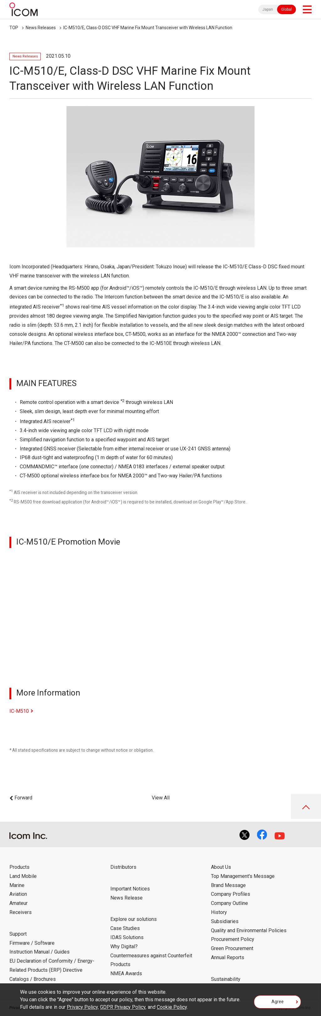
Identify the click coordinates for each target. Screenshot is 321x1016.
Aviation (18, 894)
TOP (13, 27)
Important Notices (130, 889)
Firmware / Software (32, 943)
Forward (23, 798)
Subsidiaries (225, 921)
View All (161, 798)
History (219, 912)
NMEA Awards (126, 973)
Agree (277, 1001)
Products (19, 867)
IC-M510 (19, 711)
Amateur (18, 903)
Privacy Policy (82, 1007)
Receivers (20, 912)
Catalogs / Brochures (32, 979)
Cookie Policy (172, 1007)
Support (18, 934)
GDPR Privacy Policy (122, 1007)
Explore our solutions (133, 919)
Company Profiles (230, 894)
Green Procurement (232, 948)
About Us (221, 867)
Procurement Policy (232, 939)
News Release (126, 898)
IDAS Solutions (127, 937)
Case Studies (125, 928)
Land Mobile (23, 876)
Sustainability (225, 979)
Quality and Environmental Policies (249, 930)
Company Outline (229, 903)
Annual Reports (227, 957)
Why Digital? (124, 946)
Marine (16, 885)
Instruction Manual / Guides (39, 952)
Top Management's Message (243, 876)
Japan (267, 9)
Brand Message (228, 885)
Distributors (123, 867)
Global (286, 9)
